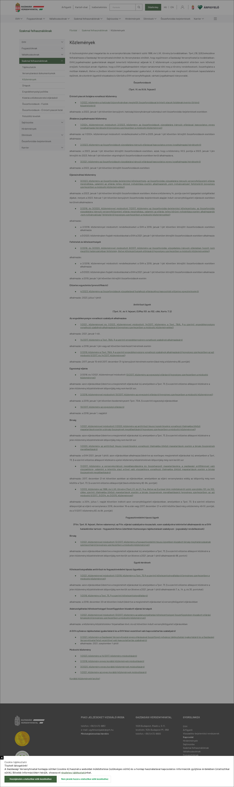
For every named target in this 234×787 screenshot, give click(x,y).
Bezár (2, 757)
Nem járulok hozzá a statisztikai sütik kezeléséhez (84, 779)
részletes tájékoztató (73, 772)
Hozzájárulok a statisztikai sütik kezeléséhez (30, 779)
